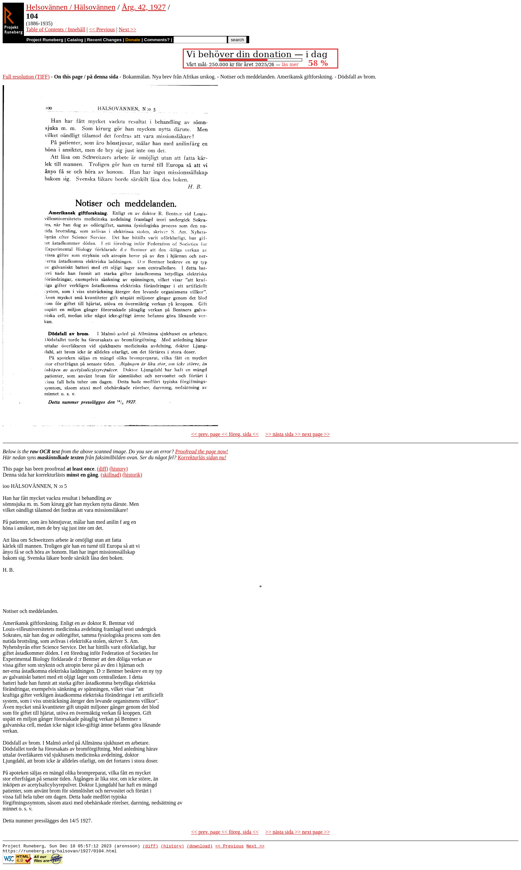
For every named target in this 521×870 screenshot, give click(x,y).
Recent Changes (104, 39)
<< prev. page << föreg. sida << (225, 434)
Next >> (127, 29)
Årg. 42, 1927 (144, 7)
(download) (200, 847)
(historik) (132, 475)
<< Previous (102, 29)
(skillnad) (111, 475)
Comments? (157, 39)
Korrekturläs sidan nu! (202, 457)
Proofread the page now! (201, 451)
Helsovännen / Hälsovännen (70, 7)
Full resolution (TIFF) (26, 76)
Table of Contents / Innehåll (55, 29)
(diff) (102, 469)
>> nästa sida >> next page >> (297, 434)
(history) (118, 469)
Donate (132, 39)
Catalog (75, 39)
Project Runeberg (44, 39)
